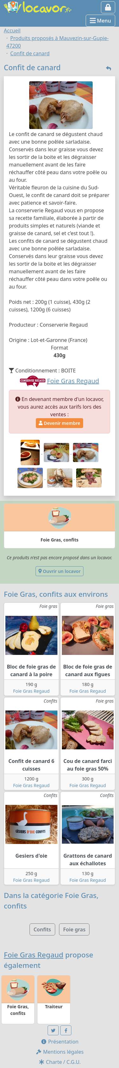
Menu (100, 20)
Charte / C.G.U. (59, 1061)
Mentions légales (60, 1051)
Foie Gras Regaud (31, 691)
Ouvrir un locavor (59, 571)
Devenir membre (59, 423)
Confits (42, 929)
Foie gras (74, 929)
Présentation (60, 1041)
